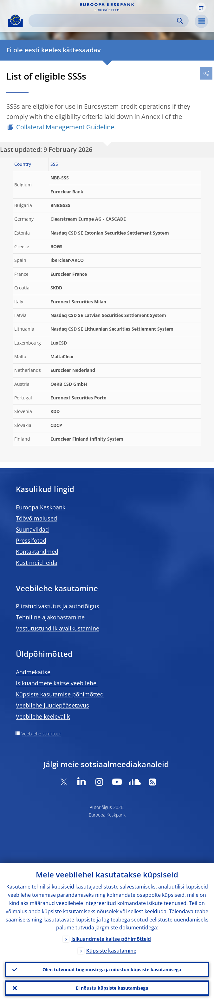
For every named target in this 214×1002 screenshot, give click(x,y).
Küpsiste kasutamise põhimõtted (60, 694)
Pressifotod (31, 540)
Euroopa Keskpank (40, 507)
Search (180, 20)
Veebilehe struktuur (41, 734)
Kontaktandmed (37, 551)
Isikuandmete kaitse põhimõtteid (111, 939)
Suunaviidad (32, 529)
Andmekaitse (33, 672)
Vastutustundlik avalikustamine (57, 628)
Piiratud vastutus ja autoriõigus (57, 606)
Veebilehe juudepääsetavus (52, 705)
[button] (201, 7)
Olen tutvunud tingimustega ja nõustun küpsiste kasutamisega (111, 969)
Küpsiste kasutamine (111, 950)
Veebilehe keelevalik (43, 716)
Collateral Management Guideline (65, 127)
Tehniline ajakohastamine (50, 617)
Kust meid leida (36, 562)
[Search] (103, 20)
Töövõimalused (36, 518)
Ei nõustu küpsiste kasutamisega (112, 988)
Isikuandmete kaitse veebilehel (57, 683)
